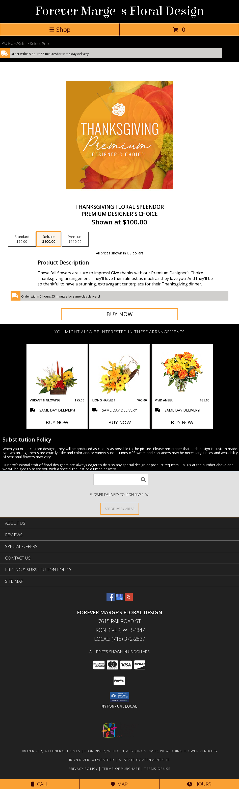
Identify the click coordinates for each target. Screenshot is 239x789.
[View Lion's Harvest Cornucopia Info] (119, 371)
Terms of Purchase (121, 768)
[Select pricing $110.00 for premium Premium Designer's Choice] (75, 239)
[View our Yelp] (129, 599)
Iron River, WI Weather (91, 759)
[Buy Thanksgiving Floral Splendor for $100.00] (119, 314)
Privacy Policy (83, 768)
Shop (59, 29)
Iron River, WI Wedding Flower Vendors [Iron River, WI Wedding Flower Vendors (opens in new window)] (177, 751)
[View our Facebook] (111, 599)
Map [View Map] (119, 784)
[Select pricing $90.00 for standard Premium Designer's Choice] (22, 239)
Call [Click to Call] (39, 784)
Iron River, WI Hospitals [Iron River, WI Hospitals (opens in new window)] (109, 751)
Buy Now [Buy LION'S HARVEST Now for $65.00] (119, 422)
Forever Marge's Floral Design (119, 11)
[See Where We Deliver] (119, 508)
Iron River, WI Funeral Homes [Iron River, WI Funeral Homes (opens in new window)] (51, 751)
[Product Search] (120, 479)
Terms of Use (157, 768)
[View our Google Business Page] (120, 599)
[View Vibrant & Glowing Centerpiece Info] (57, 371)
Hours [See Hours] (199, 784)
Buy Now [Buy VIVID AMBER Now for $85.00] (182, 422)
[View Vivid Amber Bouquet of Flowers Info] (182, 371)
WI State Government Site (144, 759)
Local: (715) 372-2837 (119, 638)
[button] (119, 697)
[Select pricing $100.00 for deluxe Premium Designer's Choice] (49, 239)
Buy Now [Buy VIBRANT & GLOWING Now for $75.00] (57, 422)
